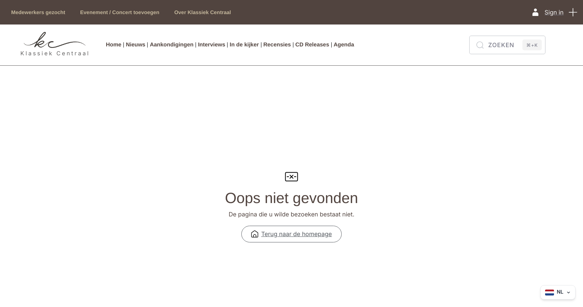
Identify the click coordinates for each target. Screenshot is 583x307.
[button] (573, 12)
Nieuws (135, 45)
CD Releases (312, 45)
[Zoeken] (507, 45)
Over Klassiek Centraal (202, 12)
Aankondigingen (172, 45)
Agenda (344, 45)
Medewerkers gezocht (38, 12)
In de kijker (244, 45)
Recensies (277, 45)
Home (114, 45)
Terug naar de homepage (291, 236)
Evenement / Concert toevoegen (120, 12)
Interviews (211, 45)
